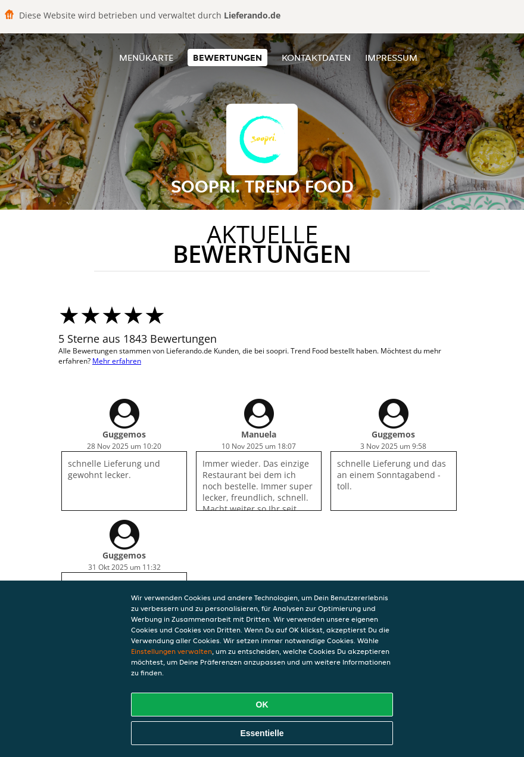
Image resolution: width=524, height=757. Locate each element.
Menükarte (146, 57)
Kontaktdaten (316, 57)
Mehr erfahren (116, 361)
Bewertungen (227, 57)
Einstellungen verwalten (171, 651)
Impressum (391, 57)
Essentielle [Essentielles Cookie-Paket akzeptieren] (261, 733)
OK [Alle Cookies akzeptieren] (262, 704)
